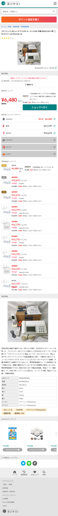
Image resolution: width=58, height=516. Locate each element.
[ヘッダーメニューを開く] (54, 3)
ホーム (3, 27)
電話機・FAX (19, 413)
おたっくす (8, 410)
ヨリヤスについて (7, 481)
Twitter (4, 506)
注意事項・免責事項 (8, 491)
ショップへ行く (40, 107)
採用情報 (5, 488)
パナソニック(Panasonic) (35, 410)
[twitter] (23, 463)
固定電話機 (25, 27)
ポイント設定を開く (29, 19)
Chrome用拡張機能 (8, 502)
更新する (29, 85)
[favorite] (55, 31)
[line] (29, 463)
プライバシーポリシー (9, 495)
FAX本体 (19, 410)
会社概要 (5, 499)
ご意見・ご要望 (7, 484)
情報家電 (16, 27)
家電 (9, 27)
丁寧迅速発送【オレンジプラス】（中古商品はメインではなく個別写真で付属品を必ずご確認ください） (43, 96)
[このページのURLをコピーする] (34, 463)
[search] (54, 11)
